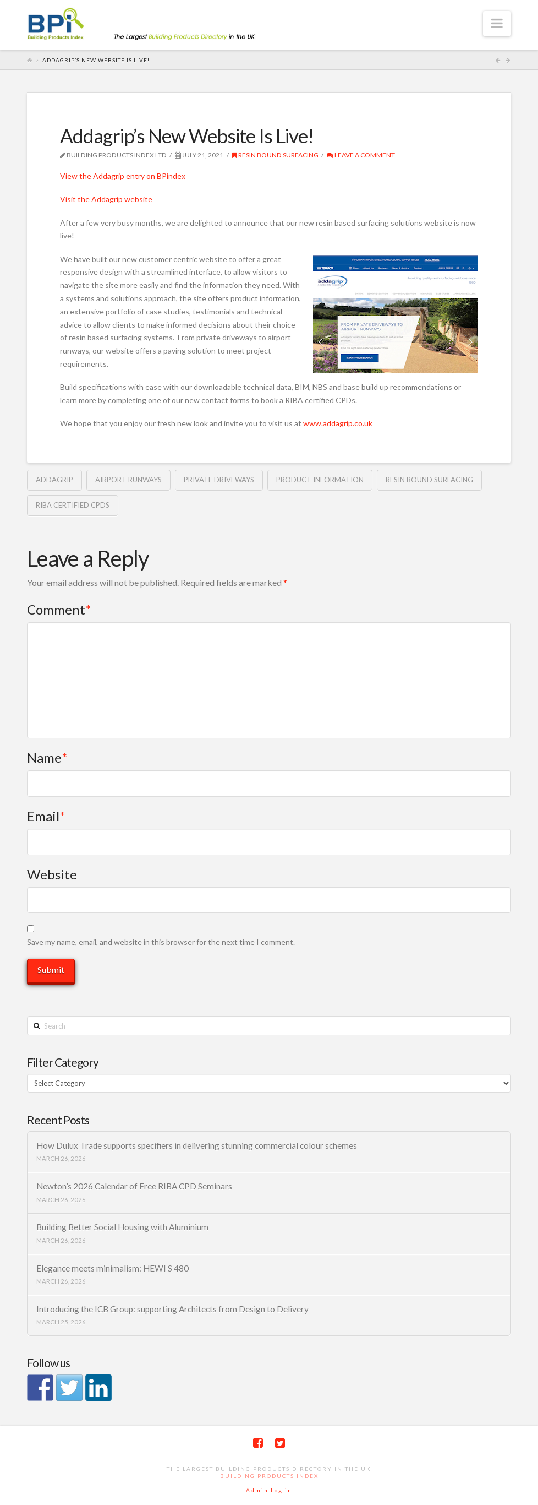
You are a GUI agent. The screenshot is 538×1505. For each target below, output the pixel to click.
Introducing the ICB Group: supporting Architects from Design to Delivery (172, 1309)
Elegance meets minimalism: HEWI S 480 (112, 1268)
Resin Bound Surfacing (275, 155)
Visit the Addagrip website (106, 199)
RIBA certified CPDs (72, 505)
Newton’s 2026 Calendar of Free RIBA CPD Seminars (134, 1186)
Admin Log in (269, 1490)
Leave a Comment (361, 155)
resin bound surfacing (429, 479)
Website (52, 874)
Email (46, 816)
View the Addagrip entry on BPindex (122, 176)
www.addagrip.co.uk (337, 423)
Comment (59, 609)
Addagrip (54, 479)
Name (47, 757)
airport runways (128, 479)
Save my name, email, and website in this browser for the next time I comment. (161, 942)
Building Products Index (269, 1476)
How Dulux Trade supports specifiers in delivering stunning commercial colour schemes (196, 1145)
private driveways (219, 479)
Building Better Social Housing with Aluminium (122, 1227)
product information (320, 479)
